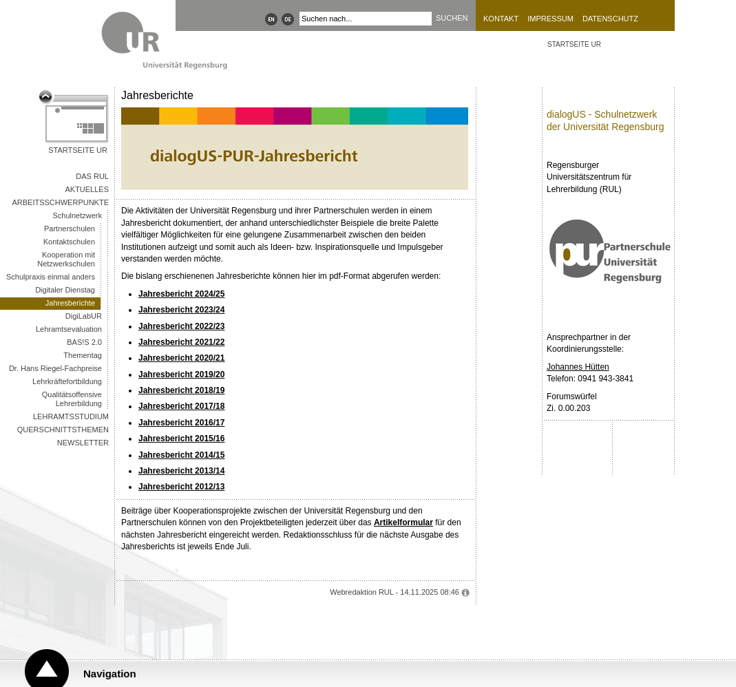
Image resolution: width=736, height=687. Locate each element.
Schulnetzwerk (77, 215)
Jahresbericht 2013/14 (181, 471)
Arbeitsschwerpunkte (60, 202)
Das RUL (92, 176)
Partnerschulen (69, 228)
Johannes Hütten (578, 367)
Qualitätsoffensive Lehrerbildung (72, 399)
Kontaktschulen (69, 241)
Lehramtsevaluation (69, 329)
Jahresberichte (70, 303)
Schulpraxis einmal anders (50, 277)
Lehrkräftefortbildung (67, 381)
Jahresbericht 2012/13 (181, 487)
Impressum (550, 18)
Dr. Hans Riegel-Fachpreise (55, 368)
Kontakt (500, 18)
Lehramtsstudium (71, 416)
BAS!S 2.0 (84, 342)
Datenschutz (610, 18)
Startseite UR (77, 150)
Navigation (109, 673)
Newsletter (83, 442)
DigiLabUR (83, 316)
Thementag (82, 355)
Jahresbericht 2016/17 (181, 422)
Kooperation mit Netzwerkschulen (66, 259)
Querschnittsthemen (63, 429)
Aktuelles (87, 189)
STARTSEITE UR (574, 44)
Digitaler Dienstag (65, 290)
